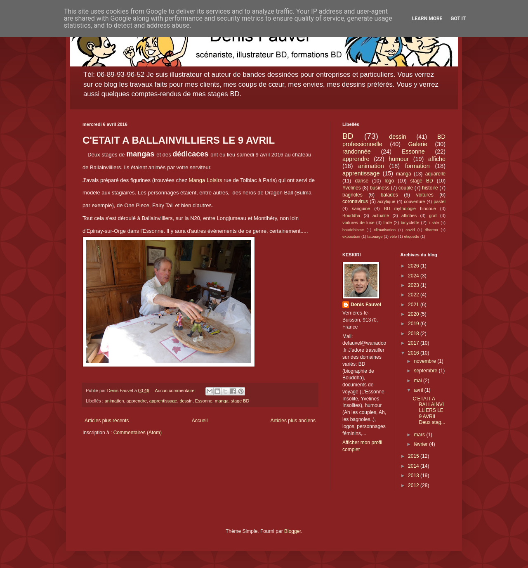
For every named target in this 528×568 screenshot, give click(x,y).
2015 (414, 456)
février (421, 444)
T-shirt (433, 222)
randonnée (356, 151)
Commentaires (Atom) (137, 432)
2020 (414, 314)
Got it (458, 18)
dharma (431, 229)
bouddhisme (353, 229)
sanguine (361, 208)
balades (389, 195)
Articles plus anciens (293, 421)
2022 (414, 295)
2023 (414, 285)
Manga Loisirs (205, 180)
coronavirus (355, 201)
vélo (393, 236)
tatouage (374, 236)
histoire (430, 188)
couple (405, 188)
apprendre (136, 400)
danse (361, 181)
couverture (414, 201)
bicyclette (410, 222)
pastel (440, 201)
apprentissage (163, 400)
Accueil (200, 421)
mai (418, 380)
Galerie (417, 144)
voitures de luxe (358, 222)
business (379, 188)
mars (420, 435)
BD (348, 136)
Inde (387, 222)
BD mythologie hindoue (410, 208)
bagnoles (352, 195)
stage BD (240, 400)
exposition (351, 236)
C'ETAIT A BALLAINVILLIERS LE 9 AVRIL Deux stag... (428, 411)
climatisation (385, 229)
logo (389, 181)
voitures (425, 195)
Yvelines (351, 188)
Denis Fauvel (366, 305)
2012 (414, 485)
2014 (414, 466)
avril (419, 390)
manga (222, 400)
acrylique (386, 201)
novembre (425, 361)
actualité (380, 215)
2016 (414, 353)
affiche (437, 159)
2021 (414, 305)
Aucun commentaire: (176, 390)
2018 (414, 333)
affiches (409, 215)
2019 (414, 324)
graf (433, 215)
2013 (414, 475)
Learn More (427, 18)
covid (410, 229)
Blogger (292, 531)
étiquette (411, 236)
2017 (414, 343)
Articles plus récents (107, 421)
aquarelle (435, 174)
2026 (414, 266)
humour (399, 159)
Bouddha (351, 215)
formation (417, 166)
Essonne (203, 400)
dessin (186, 400)
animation (114, 400)
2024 (414, 276)
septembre (426, 371)
